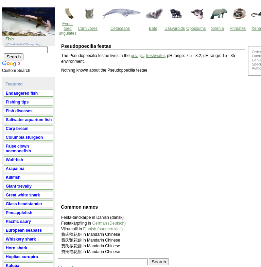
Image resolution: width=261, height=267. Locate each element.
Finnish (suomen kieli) (103, 229)
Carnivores (88, 28)
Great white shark (23, 195)
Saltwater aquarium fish (29, 119)
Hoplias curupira (22, 256)
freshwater (155, 55)
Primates (238, 28)
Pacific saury (18, 221)
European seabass (24, 230)
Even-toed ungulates (67, 28)
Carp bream (17, 128)
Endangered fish (22, 93)
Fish (9, 39)
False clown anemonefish (18, 148)
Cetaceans (120, 28)
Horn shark (16, 248)
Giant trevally (19, 186)
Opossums (196, 28)
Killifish (13, 177)
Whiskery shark (21, 239)
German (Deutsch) (109, 223)
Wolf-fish (14, 159)
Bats (153, 28)
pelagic (137, 55)
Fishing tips (17, 102)
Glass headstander (24, 204)
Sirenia (217, 28)
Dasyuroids (174, 28)
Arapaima (15, 168)
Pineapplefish (19, 212)
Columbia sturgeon (24, 137)
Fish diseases (19, 111)
